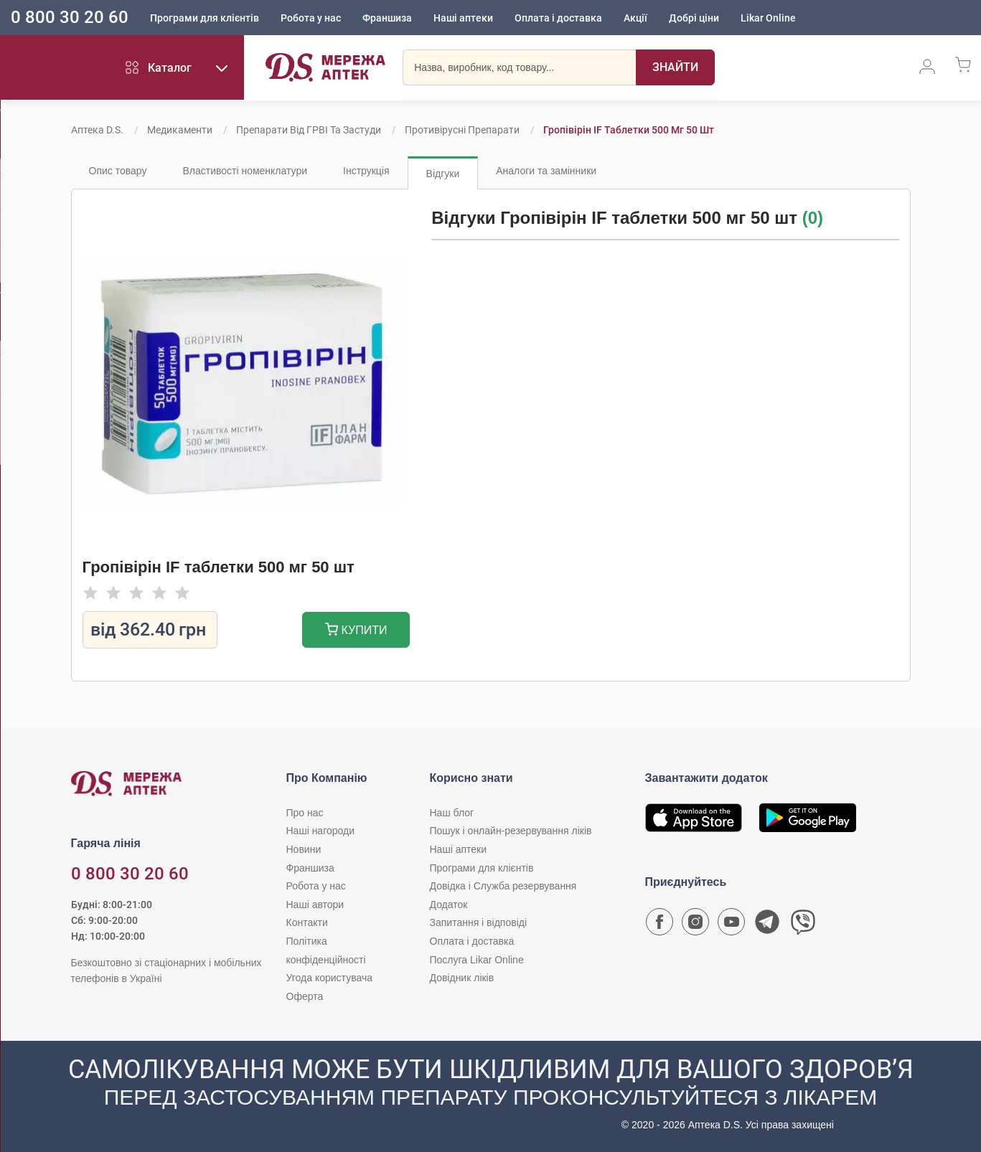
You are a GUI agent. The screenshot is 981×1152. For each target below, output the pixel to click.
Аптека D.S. (97, 130)
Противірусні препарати (462, 130)
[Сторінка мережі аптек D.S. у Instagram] (695, 925)
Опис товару (118, 170)
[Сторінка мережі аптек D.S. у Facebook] (659, 925)
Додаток (449, 904)
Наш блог (452, 812)
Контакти (307, 922)
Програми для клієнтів (204, 18)
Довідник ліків (462, 977)
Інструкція (366, 170)
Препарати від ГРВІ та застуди (308, 130)
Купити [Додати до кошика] (356, 631)
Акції (635, 18)
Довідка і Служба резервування (503, 886)
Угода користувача (329, 977)
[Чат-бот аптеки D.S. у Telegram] (767, 925)
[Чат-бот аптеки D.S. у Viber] (803, 925)
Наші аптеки (463, 18)
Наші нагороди (320, 830)
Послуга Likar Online (477, 959)
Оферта (305, 996)
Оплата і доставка (558, 18)
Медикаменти (179, 130)
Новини (303, 849)
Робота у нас (311, 18)
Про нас (305, 812)
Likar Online (768, 18)
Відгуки (443, 173)
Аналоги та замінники (546, 170)
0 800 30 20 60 (69, 17)
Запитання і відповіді (478, 922)
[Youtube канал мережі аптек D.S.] (731, 925)
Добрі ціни (694, 18)
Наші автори (315, 904)
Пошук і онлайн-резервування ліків (511, 830)
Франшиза (387, 18)
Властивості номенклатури (244, 170)
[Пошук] (671, 68)
